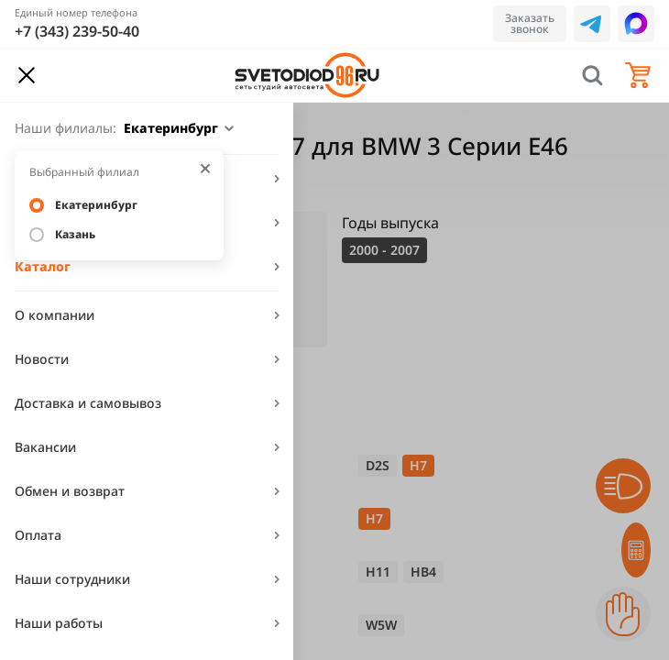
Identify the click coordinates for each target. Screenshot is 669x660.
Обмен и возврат (70, 491)
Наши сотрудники (72, 579)
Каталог (43, 266)
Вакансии (45, 447)
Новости (42, 359)
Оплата (38, 535)
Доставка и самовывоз (88, 403)
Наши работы (59, 623)
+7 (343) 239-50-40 (77, 31)
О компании (54, 315)
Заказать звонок (529, 23)
